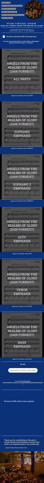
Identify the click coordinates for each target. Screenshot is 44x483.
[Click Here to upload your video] (23, 370)
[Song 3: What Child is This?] (9, 12)
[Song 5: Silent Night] (7, 18)
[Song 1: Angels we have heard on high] (12, 6)
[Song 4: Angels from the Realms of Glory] (12, 15)
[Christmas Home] (6, 3)
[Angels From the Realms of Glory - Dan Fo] (4, 36)
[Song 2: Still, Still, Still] (8, 9)
